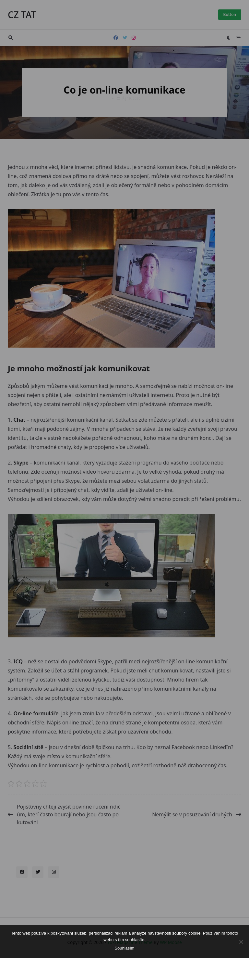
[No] (241, 942)
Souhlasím (124, 948)
